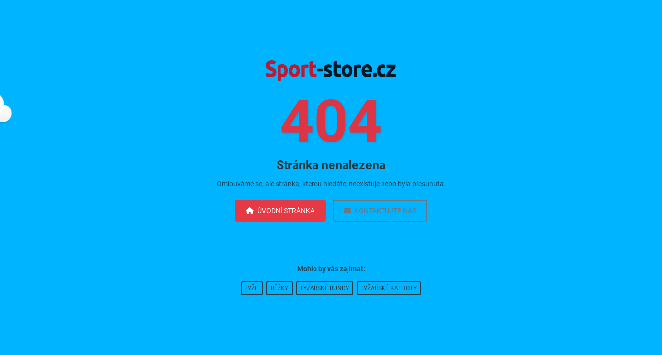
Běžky (279, 288)
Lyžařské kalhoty (389, 288)
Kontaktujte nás (380, 210)
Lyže (251, 288)
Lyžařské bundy (325, 288)
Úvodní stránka (280, 210)
